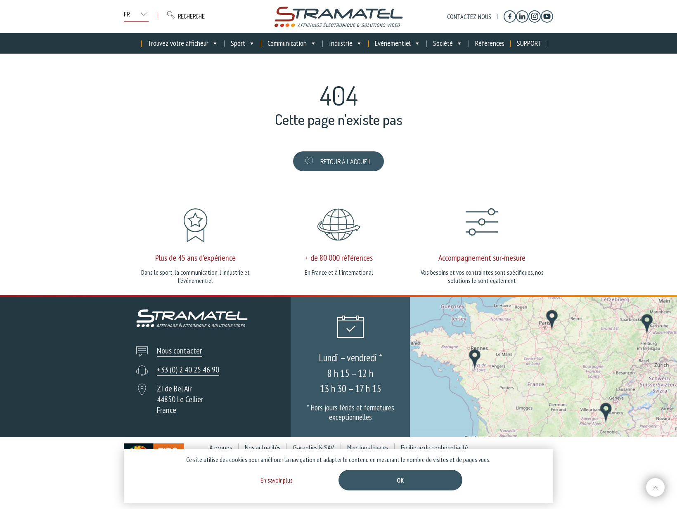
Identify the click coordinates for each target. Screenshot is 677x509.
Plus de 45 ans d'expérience (195, 257)
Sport (243, 43)
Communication (292, 43)
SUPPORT (529, 43)
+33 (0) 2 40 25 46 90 (188, 369)
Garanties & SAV (313, 447)
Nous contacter (179, 350)
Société (448, 43)
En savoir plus (276, 480)
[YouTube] (547, 16)
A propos (220, 447)
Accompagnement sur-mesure (482, 257)
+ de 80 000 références (339, 257)
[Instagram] (534, 16)
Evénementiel (398, 43)
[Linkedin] (522, 16)
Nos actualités (262, 447)
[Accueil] (135, 43)
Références (489, 43)
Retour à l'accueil (338, 161)
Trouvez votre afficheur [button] (183, 43)
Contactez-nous (469, 16)
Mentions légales (367, 447)
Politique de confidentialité (434, 447)
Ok (400, 480)
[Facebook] (510, 16)
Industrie (345, 43)
